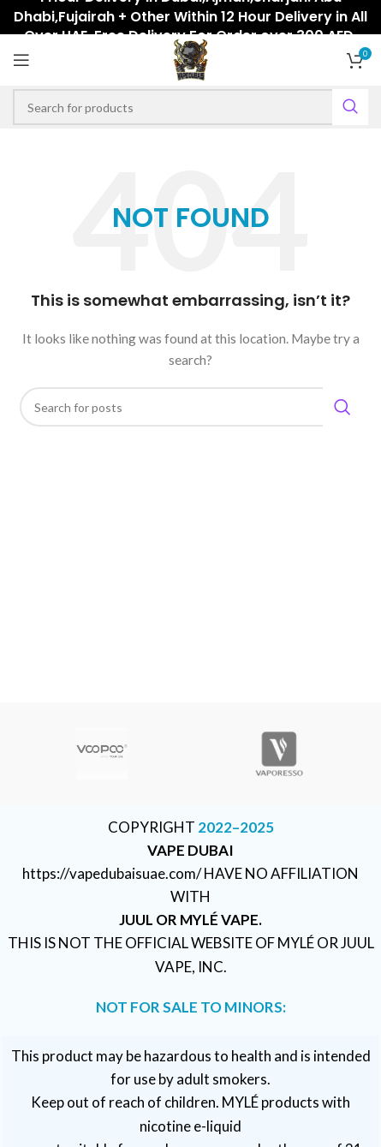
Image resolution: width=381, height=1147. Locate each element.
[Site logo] (190, 58)
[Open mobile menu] (21, 60)
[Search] (190, 107)
